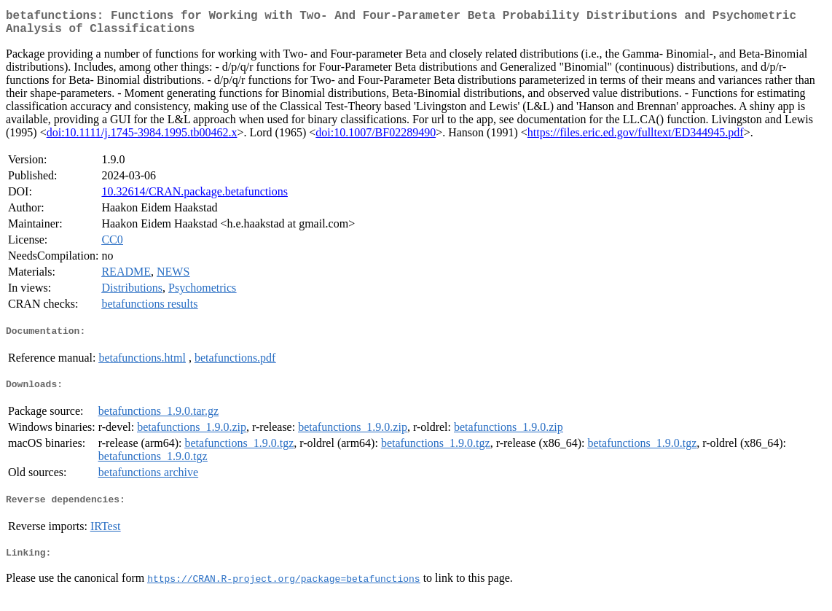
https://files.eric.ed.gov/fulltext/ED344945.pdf (635, 138)
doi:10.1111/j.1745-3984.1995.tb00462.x (142, 138)
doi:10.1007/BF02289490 (375, 138)
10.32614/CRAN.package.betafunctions (194, 197)
